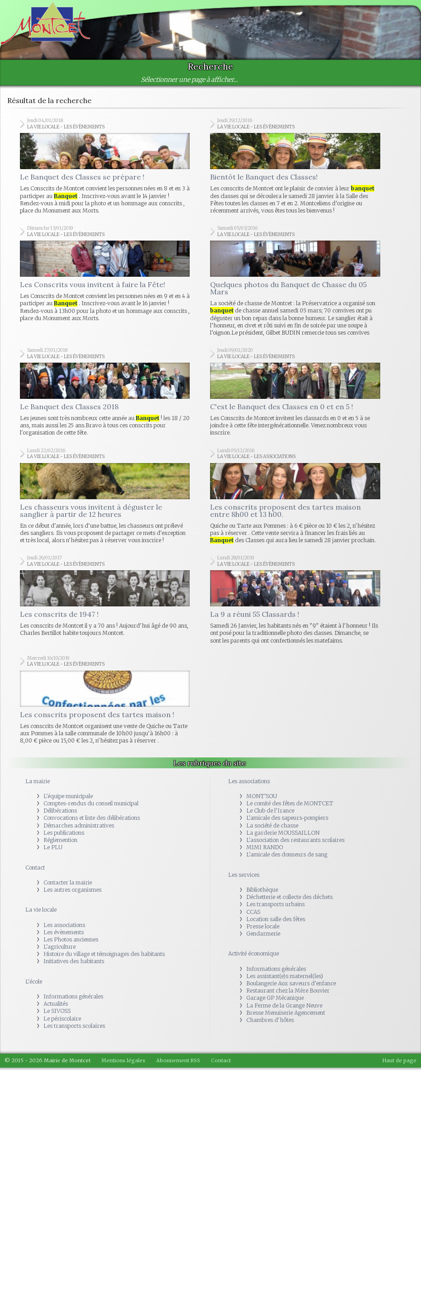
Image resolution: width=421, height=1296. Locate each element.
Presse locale (262, 926)
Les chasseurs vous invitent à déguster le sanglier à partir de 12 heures (91, 510)
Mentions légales (123, 1060)
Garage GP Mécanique (275, 997)
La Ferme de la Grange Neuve (284, 1005)
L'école (33, 981)
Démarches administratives (78, 825)
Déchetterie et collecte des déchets (289, 897)
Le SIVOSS (57, 1010)
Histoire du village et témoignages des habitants (104, 954)
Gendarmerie (263, 933)
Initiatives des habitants (73, 961)
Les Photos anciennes (70, 939)
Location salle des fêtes (275, 919)
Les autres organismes (72, 889)
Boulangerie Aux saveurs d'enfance (291, 983)
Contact (35, 867)
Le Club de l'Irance (270, 810)
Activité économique (253, 953)
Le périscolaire (62, 1018)
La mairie (37, 781)
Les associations (64, 925)
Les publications (63, 832)
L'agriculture (59, 946)
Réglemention (60, 840)
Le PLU (52, 847)
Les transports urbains (275, 904)
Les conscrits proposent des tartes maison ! (97, 714)
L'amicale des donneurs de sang (286, 854)
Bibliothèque (262, 889)
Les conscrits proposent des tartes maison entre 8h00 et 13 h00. (285, 510)
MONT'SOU (261, 796)
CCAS (253, 911)
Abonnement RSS (178, 1060)
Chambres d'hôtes (270, 1020)
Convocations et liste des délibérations (91, 817)
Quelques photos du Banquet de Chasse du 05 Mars (288, 288)
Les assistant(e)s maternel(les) (284, 976)
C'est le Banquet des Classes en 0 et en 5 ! (281, 406)
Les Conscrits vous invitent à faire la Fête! (92, 284)
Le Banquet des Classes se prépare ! (82, 176)
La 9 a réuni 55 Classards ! (254, 614)
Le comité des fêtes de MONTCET (289, 803)
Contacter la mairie (67, 882)
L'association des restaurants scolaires (295, 840)
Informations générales (73, 996)
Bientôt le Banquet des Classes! (264, 176)
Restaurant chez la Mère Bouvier (288, 990)
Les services (243, 874)
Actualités (55, 1003)
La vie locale (41, 909)
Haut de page (399, 1060)
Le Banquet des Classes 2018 (69, 406)
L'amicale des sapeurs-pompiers (287, 817)
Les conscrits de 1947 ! (59, 614)
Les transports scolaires (74, 1025)
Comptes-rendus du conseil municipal (91, 803)
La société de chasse (272, 825)
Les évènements (63, 932)
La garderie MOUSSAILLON (283, 832)
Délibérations (60, 810)
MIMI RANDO (264, 847)
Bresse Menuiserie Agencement (285, 1012)
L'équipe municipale (68, 796)
